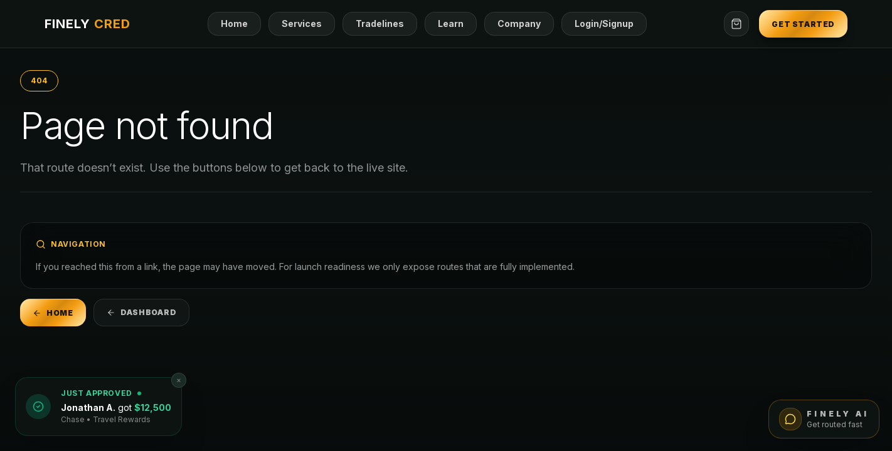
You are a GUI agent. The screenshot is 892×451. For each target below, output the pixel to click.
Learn (451, 23)
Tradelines (380, 23)
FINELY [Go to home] (87, 23)
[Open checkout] (736, 23)
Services (302, 23)
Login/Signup (604, 23)
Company (519, 23)
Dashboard (141, 312)
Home (234, 23)
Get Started (803, 24)
